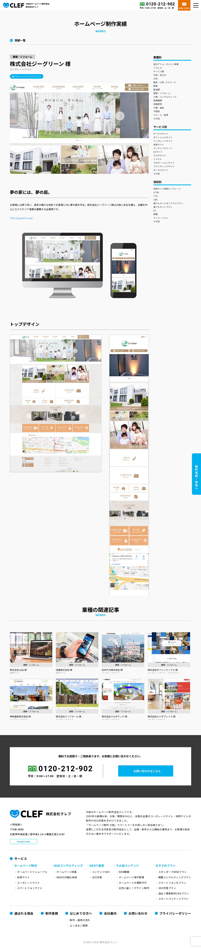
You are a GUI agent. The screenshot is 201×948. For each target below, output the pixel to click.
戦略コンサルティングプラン (174, 878)
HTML (156, 193)
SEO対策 (97, 878)
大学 (155, 79)
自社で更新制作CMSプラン (173, 894)
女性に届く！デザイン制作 (134, 889)
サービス (20, 859)
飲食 (155, 86)
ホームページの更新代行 (133, 884)
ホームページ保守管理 (131, 878)
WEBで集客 (96, 866)
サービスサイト (160, 134)
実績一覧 (20, 41)
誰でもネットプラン (162, 207)
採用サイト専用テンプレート (167, 189)
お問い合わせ (184, 8)
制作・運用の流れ (80, 921)
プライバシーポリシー (175, 914)
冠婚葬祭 (157, 105)
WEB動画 (124, 873)
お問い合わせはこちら (149, 772)
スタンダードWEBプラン (172, 873)
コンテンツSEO (101, 873)
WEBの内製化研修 (67, 878)
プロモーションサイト (164, 163)
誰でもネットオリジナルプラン (168, 204)
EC (154, 211)
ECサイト (157, 152)
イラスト (157, 160)
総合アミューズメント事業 (166, 65)
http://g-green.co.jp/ (21, 219)
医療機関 (157, 101)
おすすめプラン (166, 866)
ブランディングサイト (163, 167)
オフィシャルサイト (162, 138)
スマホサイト (159, 156)
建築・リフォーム (161, 94)
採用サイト (158, 145)
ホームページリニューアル (32, 873)
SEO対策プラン (167, 889)
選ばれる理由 (23, 914)
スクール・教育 (160, 115)
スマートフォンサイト (29, 889)
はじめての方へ (81, 914)
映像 (155, 215)
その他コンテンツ (127, 866)
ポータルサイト (160, 171)
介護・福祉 (158, 108)
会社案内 (110, 914)
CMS (155, 200)
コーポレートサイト (162, 142)
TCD (155, 197)
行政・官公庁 (159, 76)
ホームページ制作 (25, 866)
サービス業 (158, 72)
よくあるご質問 (79, 926)
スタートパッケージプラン (173, 900)
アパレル (157, 68)
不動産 (156, 112)
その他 (156, 119)
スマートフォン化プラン (172, 884)
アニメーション (160, 218)
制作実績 (51, 914)
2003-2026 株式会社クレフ (102, 943)
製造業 (156, 90)
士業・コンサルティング (165, 97)
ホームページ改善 (67, 873)
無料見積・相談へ (196, 477)
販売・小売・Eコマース (164, 83)
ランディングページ (162, 149)
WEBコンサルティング (68, 866)
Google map (23, 842)
